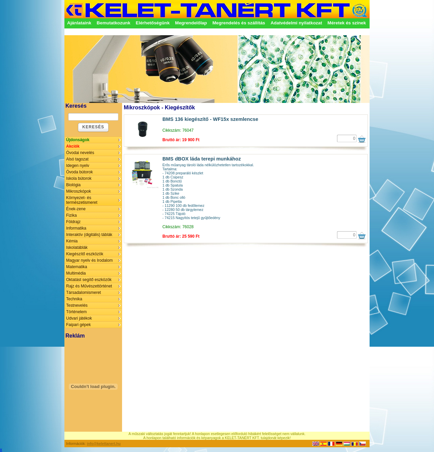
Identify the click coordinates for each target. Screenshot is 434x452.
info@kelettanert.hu (104, 444)
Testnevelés (76, 305)
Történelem (76, 311)
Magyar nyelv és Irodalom (89, 260)
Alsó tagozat (77, 159)
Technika (74, 299)
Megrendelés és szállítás (238, 22)
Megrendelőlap (191, 22)
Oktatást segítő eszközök (89, 279)
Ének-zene (75, 209)
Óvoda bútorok (79, 172)
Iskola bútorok (79, 178)
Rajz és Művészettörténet (89, 286)
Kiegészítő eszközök (84, 254)
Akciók (72, 146)
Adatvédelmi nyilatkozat (296, 22)
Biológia (73, 184)
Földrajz (73, 221)
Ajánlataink (79, 22)
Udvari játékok (79, 318)
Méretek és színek (347, 22)
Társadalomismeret (83, 292)
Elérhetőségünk (153, 22)
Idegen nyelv (77, 165)
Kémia (72, 241)
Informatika (76, 228)
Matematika (76, 266)
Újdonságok (78, 139)
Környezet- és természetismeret (81, 200)
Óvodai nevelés (80, 152)
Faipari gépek (78, 324)
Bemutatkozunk (113, 22)
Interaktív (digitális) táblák (89, 234)
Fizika (71, 215)
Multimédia (76, 273)
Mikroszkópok (78, 191)
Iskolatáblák (76, 247)
